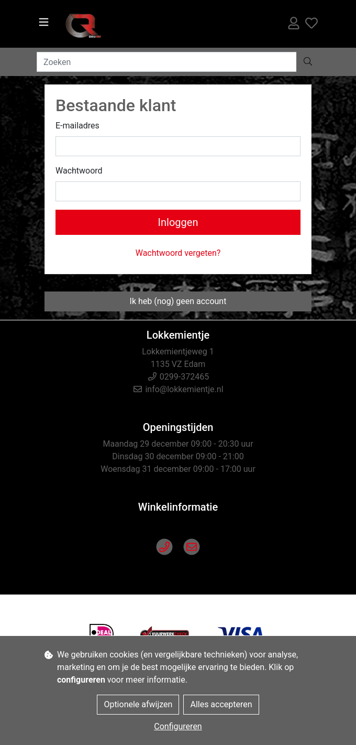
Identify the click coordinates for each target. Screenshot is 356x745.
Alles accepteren (221, 704)
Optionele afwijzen (138, 704)
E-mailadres (77, 126)
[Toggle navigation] (44, 22)
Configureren (178, 726)
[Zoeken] (167, 62)
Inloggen (178, 222)
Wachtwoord (79, 171)
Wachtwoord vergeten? (178, 253)
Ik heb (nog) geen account (178, 301)
